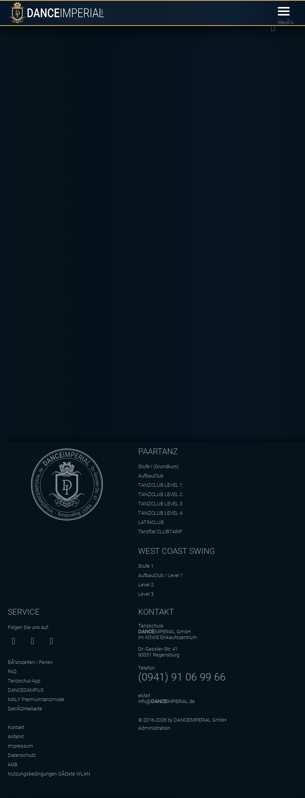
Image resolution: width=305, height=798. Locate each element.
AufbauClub (150, 476)
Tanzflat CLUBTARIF (160, 531)
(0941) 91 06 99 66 (182, 677)
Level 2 (146, 585)
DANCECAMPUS (26, 690)
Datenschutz (22, 755)
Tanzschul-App (24, 681)
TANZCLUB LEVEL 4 (160, 513)
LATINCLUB (151, 522)
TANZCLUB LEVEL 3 (160, 504)
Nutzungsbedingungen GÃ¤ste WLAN (49, 774)
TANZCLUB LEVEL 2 (160, 494)
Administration (154, 728)
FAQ (12, 671)
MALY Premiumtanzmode (36, 699)
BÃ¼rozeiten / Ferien (30, 662)
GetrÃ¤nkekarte (25, 709)
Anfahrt (16, 736)
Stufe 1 (146, 566)
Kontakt (16, 727)
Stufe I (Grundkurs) (158, 466)
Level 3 (146, 594)
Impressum (20, 746)
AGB (12, 764)
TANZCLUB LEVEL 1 (160, 485)
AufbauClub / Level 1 (160, 575)
